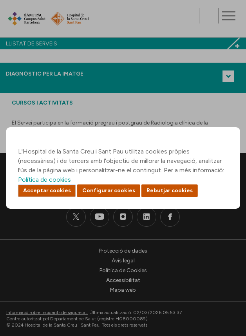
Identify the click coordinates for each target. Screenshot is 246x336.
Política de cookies (44, 179)
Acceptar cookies (47, 190)
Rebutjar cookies (170, 190)
